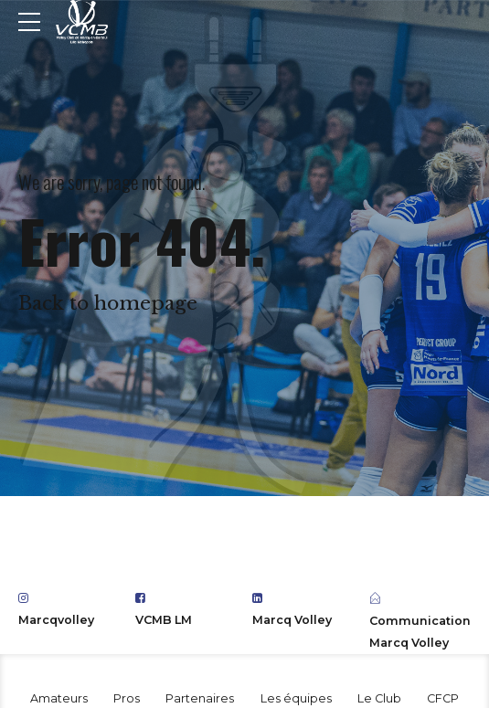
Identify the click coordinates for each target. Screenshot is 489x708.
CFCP (443, 698)
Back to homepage (107, 303)
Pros (126, 698)
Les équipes (296, 698)
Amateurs (59, 698)
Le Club (379, 698)
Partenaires (199, 698)
